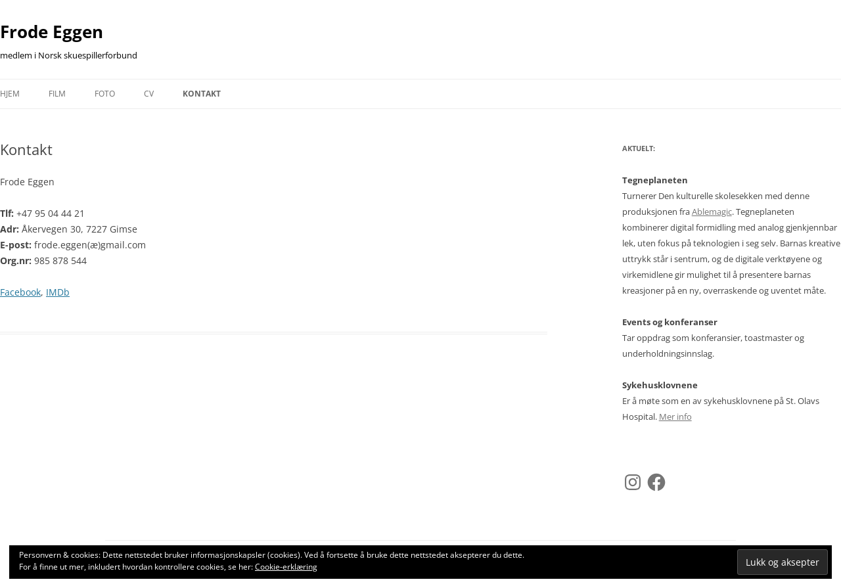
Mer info (675, 416)
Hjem (10, 93)
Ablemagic (712, 211)
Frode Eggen (51, 31)
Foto (105, 93)
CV (149, 93)
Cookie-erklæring (286, 566)
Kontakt (202, 93)
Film (57, 93)
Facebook (20, 292)
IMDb (58, 292)
